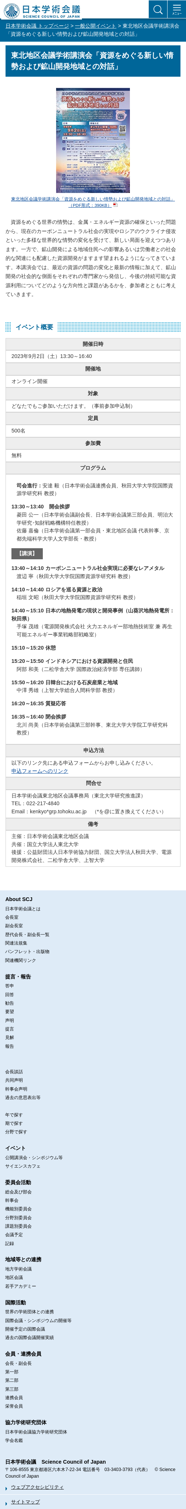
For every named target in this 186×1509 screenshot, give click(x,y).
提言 (9, 1029)
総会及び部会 (18, 1192)
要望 (9, 1011)
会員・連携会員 (23, 1354)
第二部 (11, 1380)
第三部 (11, 1389)
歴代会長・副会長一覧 (27, 934)
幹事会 (11, 1200)
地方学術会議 (18, 1269)
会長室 (11, 917)
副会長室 (14, 925)
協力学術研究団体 (25, 1422)
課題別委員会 (18, 1226)
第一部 (11, 1371)
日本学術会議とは (23, 908)
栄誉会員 (14, 1406)
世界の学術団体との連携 (29, 1311)
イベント (15, 1148)
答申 (9, 985)
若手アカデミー (20, 1286)
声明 (9, 1020)
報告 (9, 1046)
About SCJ (18, 899)
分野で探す (16, 1131)
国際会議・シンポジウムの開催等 (38, 1320)
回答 (9, 994)
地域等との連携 (23, 1259)
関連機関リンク (20, 960)
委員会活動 (18, 1182)
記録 (9, 1243)
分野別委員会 (18, 1217)
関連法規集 (16, 943)
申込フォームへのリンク (39, 771)
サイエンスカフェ (23, 1166)
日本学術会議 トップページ (37, 26)
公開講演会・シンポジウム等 (34, 1157)
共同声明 (14, 1080)
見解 (9, 1037)
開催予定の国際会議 (25, 1329)
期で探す (14, 1123)
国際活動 (15, 1302)
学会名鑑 (14, 1440)
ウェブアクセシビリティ (37, 1487)
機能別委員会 (18, 1208)
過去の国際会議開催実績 (29, 1337)
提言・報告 (18, 977)
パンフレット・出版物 (27, 951)
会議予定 (14, 1234)
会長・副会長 (18, 1363)
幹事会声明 (16, 1089)
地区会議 (14, 1277)
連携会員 (14, 1397)
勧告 (9, 1003)
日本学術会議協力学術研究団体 (36, 1432)
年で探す (14, 1114)
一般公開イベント (95, 26)
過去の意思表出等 (23, 1097)
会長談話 (14, 1071)
